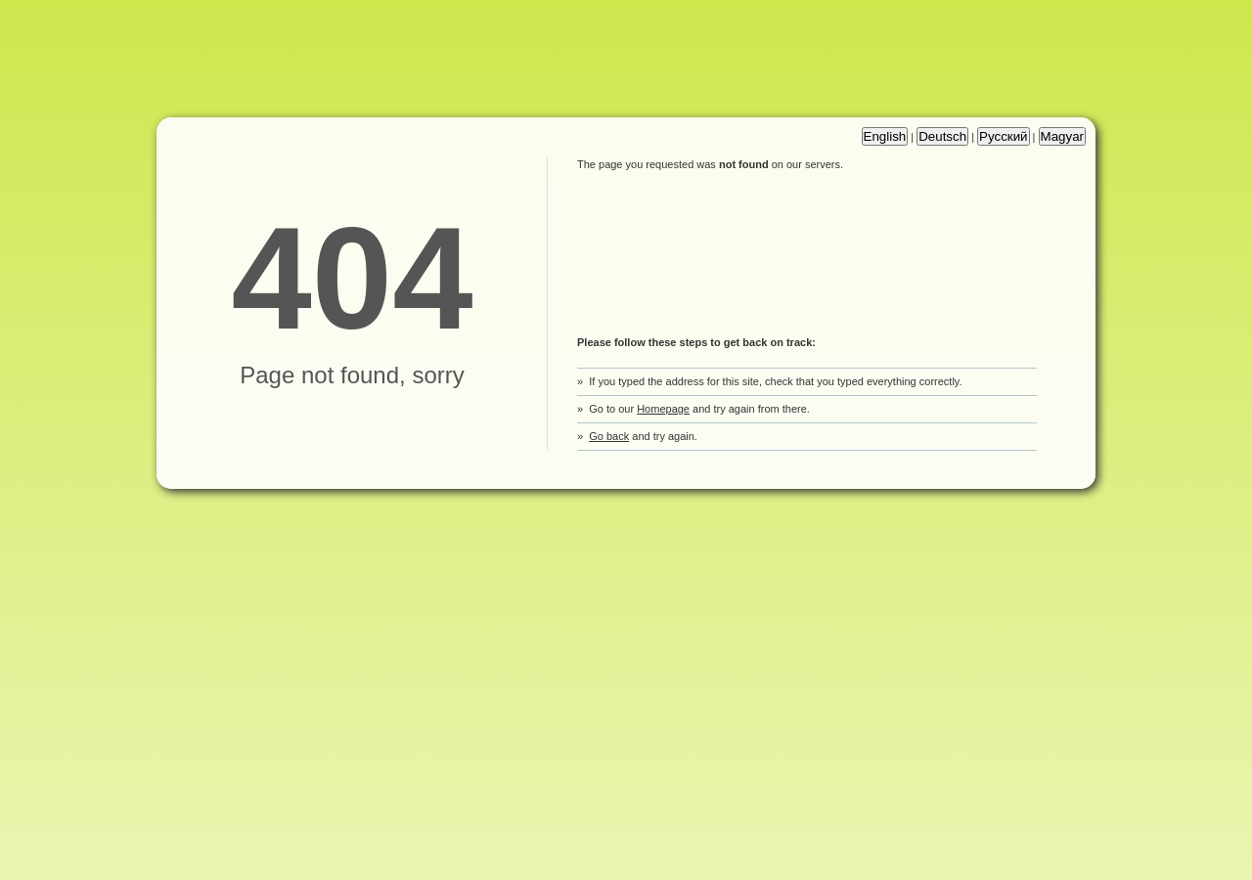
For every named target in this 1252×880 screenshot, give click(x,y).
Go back (609, 436)
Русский (1003, 136)
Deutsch (942, 136)
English (885, 136)
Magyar (1062, 136)
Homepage (663, 409)
